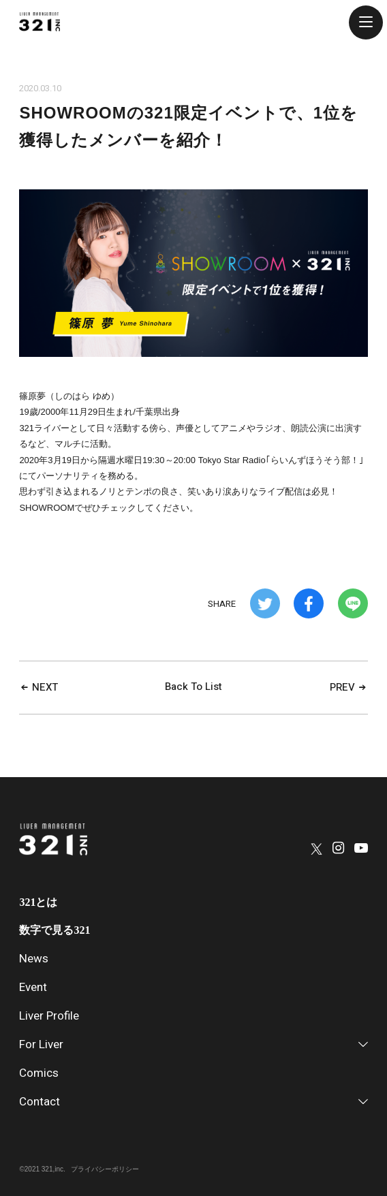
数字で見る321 (54, 930)
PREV (349, 687)
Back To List (193, 686)
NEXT (38, 687)
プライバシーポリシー (105, 1169)
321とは (38, 902)
